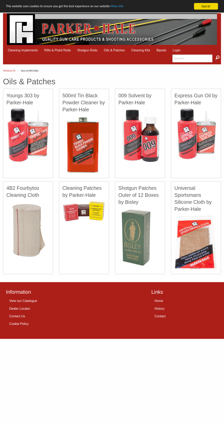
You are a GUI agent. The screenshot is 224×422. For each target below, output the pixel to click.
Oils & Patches (114, 50)
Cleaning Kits (140, 50)
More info (123, 6)
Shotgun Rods (87, 50)
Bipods (161, 50)
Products (9, 71)
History (160, 308)
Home (159, 301)
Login (176, 50)
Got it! (206, 6)
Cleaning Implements (23, 50)
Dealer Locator (19, 308)
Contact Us (17, 316)
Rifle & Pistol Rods (57, 50)
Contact (160, 316)
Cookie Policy (19, 323)
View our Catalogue (23, 301)
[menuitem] (23, 50)
